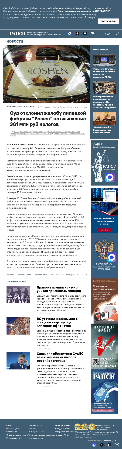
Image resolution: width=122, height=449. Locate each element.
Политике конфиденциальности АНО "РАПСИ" (84, 11)
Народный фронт (62, 428)
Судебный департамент (17, 434)
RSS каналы (82, 274)
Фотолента (98, 69)
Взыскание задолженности (31, 131)
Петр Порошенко (61, 133)
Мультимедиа (100, 50)
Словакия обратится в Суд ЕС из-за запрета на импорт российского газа (60, 357)
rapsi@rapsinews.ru (88, 436)
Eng (107, 33)
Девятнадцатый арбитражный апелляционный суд (31, 133)
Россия (13, 135)
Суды (8, 425)
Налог (16, 131)
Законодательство (36, 431)
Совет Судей (12, 431)
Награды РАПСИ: (62, 434)
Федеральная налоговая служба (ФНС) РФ (62, 131)
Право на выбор (35, 425)
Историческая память (65, 431)
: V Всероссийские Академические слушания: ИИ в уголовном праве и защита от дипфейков (104, 102)
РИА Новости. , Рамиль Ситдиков (53, 106)
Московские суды (14, 437)
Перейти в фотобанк (78, 106)
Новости (15, 41)
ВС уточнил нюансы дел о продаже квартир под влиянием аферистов (57, 322)
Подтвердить (108, 21)
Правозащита (12, 428)
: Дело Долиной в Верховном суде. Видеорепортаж (102, 130)
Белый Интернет (62, 425)
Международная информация (41, 434)
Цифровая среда (35, 437)
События (32, 428)
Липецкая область (77, 133)
